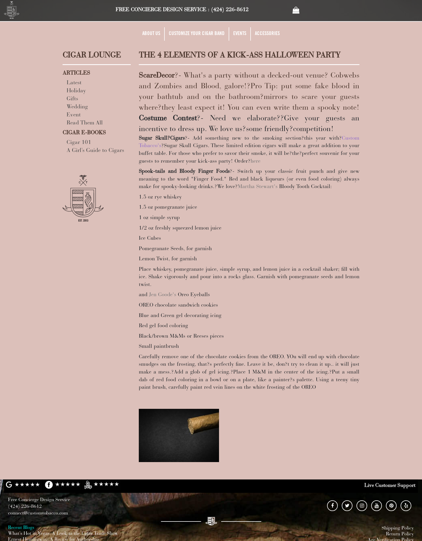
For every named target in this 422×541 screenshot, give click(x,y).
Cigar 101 (79, 143)
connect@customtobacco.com (38, 513)
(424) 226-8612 (229, 10)
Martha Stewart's (258, 186)
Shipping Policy (398, 528)
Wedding (77, 107)
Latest (74, 83)
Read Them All (85, 123)
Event (74, 115)
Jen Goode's (162, 295)
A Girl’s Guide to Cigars (95, 151)
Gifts (72, 99)
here (255, 161)
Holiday (76, 91)
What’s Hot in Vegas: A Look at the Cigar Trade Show (63, 533)
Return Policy (400, 534)
